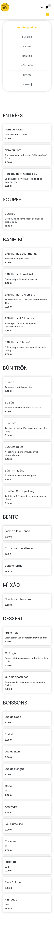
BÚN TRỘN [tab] (27, 65)
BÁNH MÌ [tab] (27, 56)
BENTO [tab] (27, 75)
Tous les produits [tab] (27, 27)
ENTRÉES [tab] (27, 37)
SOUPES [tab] (27, 46)
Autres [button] (27, 84)
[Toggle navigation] (47, 14)
